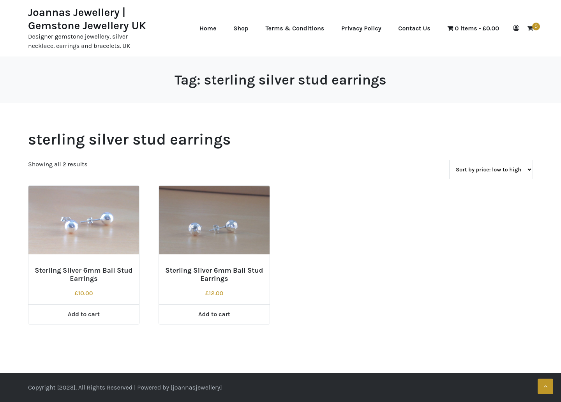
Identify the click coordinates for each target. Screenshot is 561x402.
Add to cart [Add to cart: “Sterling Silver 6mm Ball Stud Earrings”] (84, 314)
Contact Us (414, 28)
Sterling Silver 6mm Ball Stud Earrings (83, 274)
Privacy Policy (361, 28)
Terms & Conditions (295, 28)
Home (208, 28)
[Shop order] (491, 169)
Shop (241, 28)
